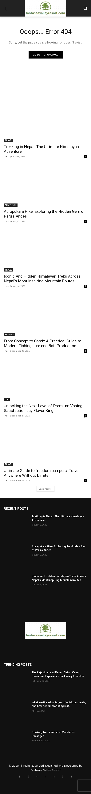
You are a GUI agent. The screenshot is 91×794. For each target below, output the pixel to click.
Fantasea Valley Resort (45, 770)
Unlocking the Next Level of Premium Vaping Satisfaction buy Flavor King (43, 408)
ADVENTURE (10, 205)
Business (9, 334)
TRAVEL (8, 140)
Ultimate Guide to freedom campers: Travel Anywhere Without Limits (42, 473)
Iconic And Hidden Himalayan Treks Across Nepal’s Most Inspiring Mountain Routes (42, 278)
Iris (5, 156)
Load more (45, 488)
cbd (7, 399)
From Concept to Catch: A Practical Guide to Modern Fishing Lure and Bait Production (42, 343)
